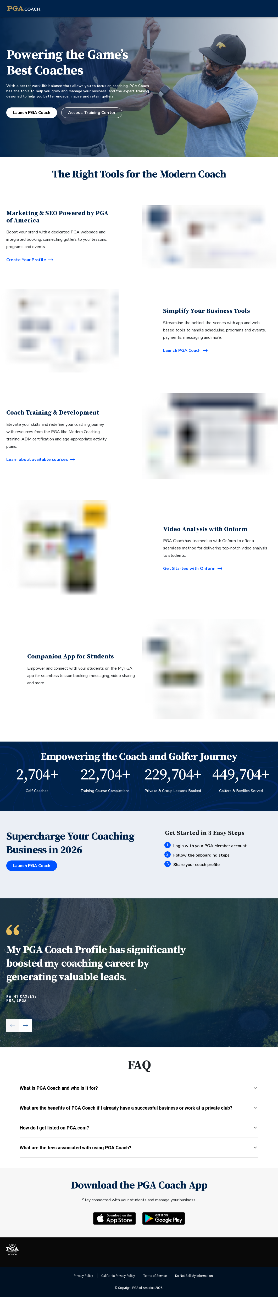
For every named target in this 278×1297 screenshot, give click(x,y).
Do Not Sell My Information (194, 1276)
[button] (139, 1088)
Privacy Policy (83, 1276)
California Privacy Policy (118, 1276)
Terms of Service (155, 1276)
